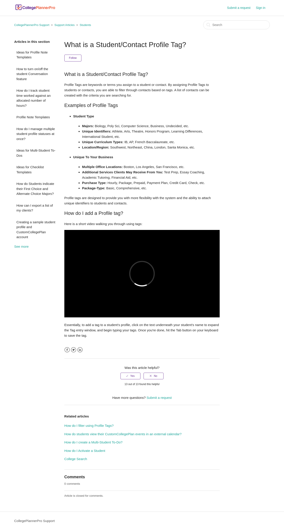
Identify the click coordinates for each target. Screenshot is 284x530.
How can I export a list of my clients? (34, 208)
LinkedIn (80, 350)
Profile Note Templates (33, 117)
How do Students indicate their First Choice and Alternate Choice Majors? (35, 189)
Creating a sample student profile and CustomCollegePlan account (35, 229)
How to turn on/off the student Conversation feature (32, 74)
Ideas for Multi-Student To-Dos (35, 152)
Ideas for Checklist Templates (30, 169)
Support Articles (64, 25)
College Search (75, 459)
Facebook (67, 350)
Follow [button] (73, 57)
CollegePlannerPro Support (31, 25)
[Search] (236, 24)
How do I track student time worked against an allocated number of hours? (33, 98)
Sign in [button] (260, 8)
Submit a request (238, 8)
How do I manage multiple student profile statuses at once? (35, 134)
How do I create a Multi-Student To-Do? (93, 442)
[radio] (130, 376)
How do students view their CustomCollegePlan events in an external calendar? (123, 434)
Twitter (73, 350)
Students (85, 25)
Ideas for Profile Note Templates (32, 54)
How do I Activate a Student (84, 451)
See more (21, 246)
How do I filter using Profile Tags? (89, 425)
